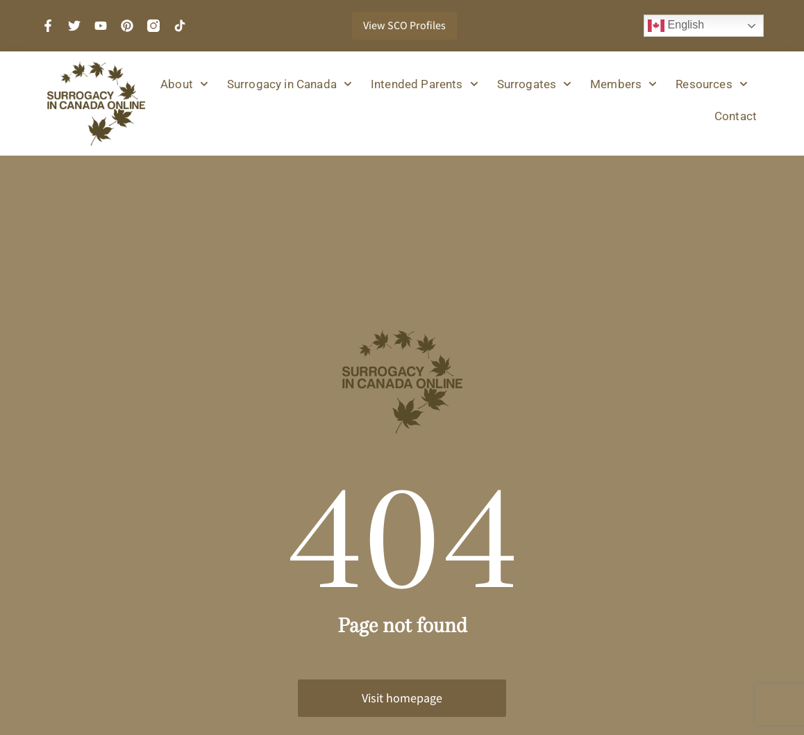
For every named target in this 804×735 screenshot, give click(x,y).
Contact (735, 116)
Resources (711, 84)
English (676, 25)
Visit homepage (402, 698)
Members (623, 84)
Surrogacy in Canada (289, 84)
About (184, 84)
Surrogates (534, 84)
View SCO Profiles (404, 25)
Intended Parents (424, 84)
